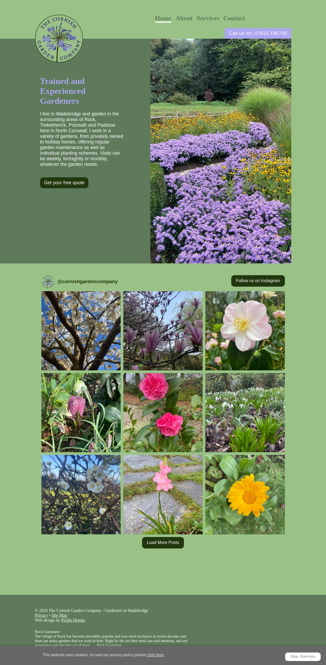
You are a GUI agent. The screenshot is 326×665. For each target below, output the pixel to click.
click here (155, 655)
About (184, 18)
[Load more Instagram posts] (163, 543)
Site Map (59, 615)
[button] (81, 330)
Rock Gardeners (109, 645)
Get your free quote (64, 182)
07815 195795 (270, 33)
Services (208, 18)
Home (163, 18)
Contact (234, 18)
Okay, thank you (303, 656)
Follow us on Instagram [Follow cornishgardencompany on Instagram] (258, 280)
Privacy (41, 615)
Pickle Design (73, 620)
